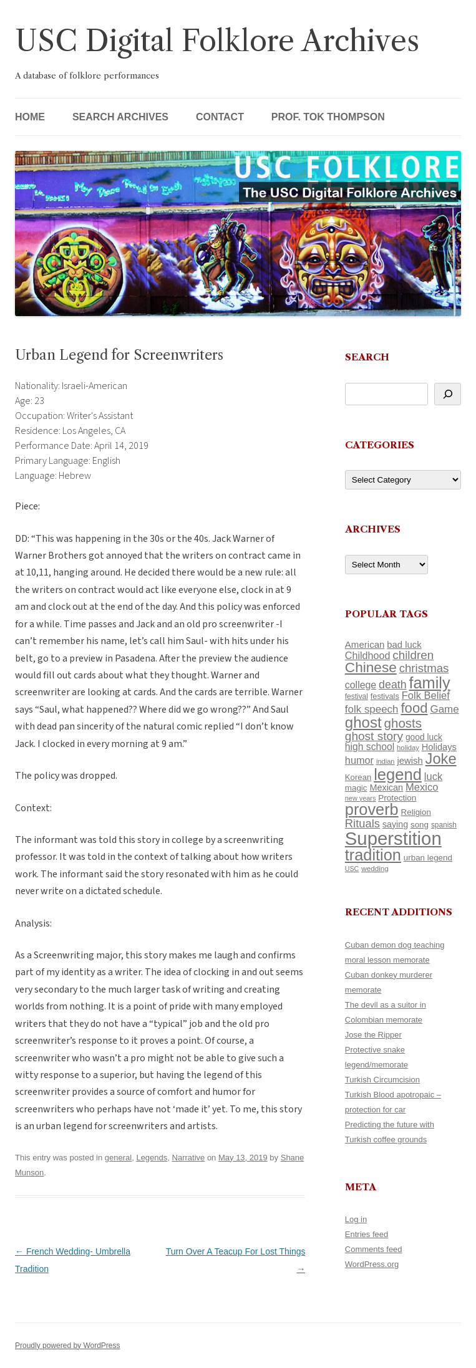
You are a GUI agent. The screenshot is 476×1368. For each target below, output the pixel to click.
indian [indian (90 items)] (385, 761)
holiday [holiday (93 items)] (408, 747)
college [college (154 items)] (360, 685)
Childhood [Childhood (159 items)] (368, 655)
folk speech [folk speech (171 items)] (372, 709)
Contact (220, 117)
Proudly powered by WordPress (67, 1345)
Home (30, 117)
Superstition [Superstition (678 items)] (393, 838)
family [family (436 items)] (429, 682)
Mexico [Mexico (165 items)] (422, 787)
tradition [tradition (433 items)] (373, 855)
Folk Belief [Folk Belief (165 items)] (426, 695)
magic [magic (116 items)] (356, 787)
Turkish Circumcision (382, 1079)
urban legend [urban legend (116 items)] (428, 857)
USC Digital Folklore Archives (217, 41)
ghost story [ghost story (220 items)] (374, 736)
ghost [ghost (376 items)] (363, 722)
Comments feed (373, 1249)
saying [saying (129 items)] (395, 824)
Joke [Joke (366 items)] (441, 759)
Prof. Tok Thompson (328, 117)
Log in (356, 1219)
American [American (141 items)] (365, 644)
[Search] (447, 394)
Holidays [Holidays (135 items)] (439, 747)
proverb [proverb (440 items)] (372, 809)
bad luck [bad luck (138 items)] (404, 645)
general (118, 1157)
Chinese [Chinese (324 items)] (371, 667)
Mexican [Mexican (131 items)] (386, 787)
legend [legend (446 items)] (398, 774)
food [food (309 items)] (414, 708)
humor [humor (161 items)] (359, 760)
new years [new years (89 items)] (360, 798)
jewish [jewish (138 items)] (409, 761)
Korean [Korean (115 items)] (358, 777)
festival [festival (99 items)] (356, 696)
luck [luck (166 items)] (433, 777)
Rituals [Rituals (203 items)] (362, 823)
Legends (151, 1157)
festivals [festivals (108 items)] (385, 696)
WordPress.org (372, 1264)
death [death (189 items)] (393, 684)
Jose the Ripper (373, 1034)
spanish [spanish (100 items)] (444, 825)
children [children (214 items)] (413, 655)
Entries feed (366, 1234)
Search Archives (120, 117)
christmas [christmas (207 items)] (424, 668)
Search (367, 357)
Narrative (188, 1157)
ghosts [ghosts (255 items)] (403, 723)
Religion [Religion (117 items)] (416, 812)
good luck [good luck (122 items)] (424, 737)
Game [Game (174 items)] (444, 709)
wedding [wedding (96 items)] (375, 868)
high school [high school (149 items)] (369, 746)
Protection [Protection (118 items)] (397, 797)
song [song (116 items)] (419, 824)
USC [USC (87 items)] (352, 868)
